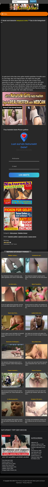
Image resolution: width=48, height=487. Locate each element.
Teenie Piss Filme (6, 465)
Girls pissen (13, 233)
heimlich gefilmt (13, 236)
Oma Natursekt (6, 460)
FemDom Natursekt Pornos (38, 447)
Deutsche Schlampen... (13, 341)
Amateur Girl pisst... (37, 399)
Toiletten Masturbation (7, 467)
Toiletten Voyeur (22, 233)
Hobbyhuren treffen (22, 20)
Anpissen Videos (35, 444)
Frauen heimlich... (13, 370)
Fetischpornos (34, 450)
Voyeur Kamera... (37, 370)
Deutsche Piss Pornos (36, 445)
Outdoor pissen (6, 462)
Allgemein (33, 442)
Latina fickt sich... (37, 313)
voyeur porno (32, 236)
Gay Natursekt (34, 452)
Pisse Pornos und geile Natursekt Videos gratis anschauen (30, 481)
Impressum (19, 482)
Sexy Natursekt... (37, 341)
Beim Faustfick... (37, 284)
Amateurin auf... (36, 255)
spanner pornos (23, 236)
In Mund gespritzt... (13, 399)
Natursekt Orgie (35, 457)
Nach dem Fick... (13, 313)
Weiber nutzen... (13, 255)
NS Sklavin (34, 458)
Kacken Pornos (35, 455)
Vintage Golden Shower (8, 470)
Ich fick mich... (13, 284)
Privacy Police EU (27, 482)
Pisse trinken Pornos (7, 463)
